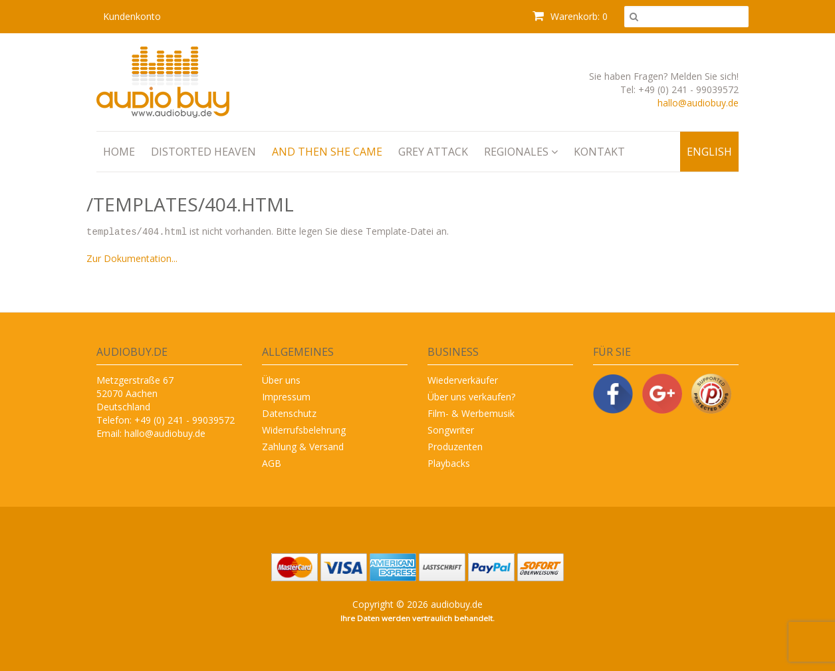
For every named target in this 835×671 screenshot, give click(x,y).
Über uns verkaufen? (471, 396)
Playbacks (448, 462)
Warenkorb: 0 (570, 16)
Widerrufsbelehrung (304, 429)
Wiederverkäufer (462, 379)
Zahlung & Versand (303, 446)
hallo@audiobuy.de (698, 102)
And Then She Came (327, 151)
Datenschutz (289, 412)
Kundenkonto (132, 16)
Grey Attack (433, 151)
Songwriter (450, 429)
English (709, 151)
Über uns (281, 379)
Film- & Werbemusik (471, 412)
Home (119, 151)
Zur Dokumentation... (132, 257)
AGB (271, 462)
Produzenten (455, 446)
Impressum (286, 396)
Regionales (521, 151)
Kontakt (599, 151)
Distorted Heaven (203, 151)
